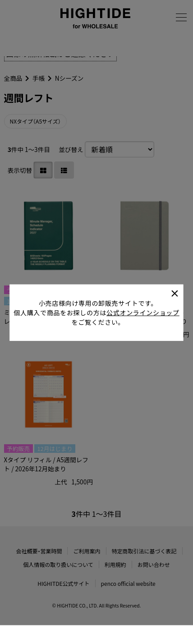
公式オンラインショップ (142, 303)
